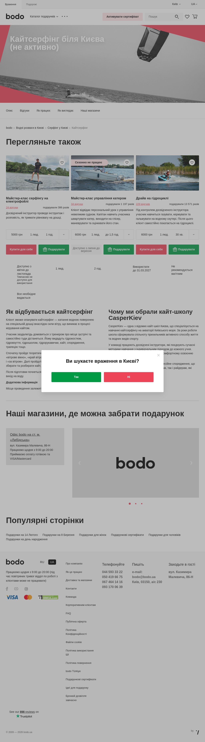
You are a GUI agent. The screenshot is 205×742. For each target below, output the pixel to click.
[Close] (158, 355)
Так (76, 376)
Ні (128, 376)
